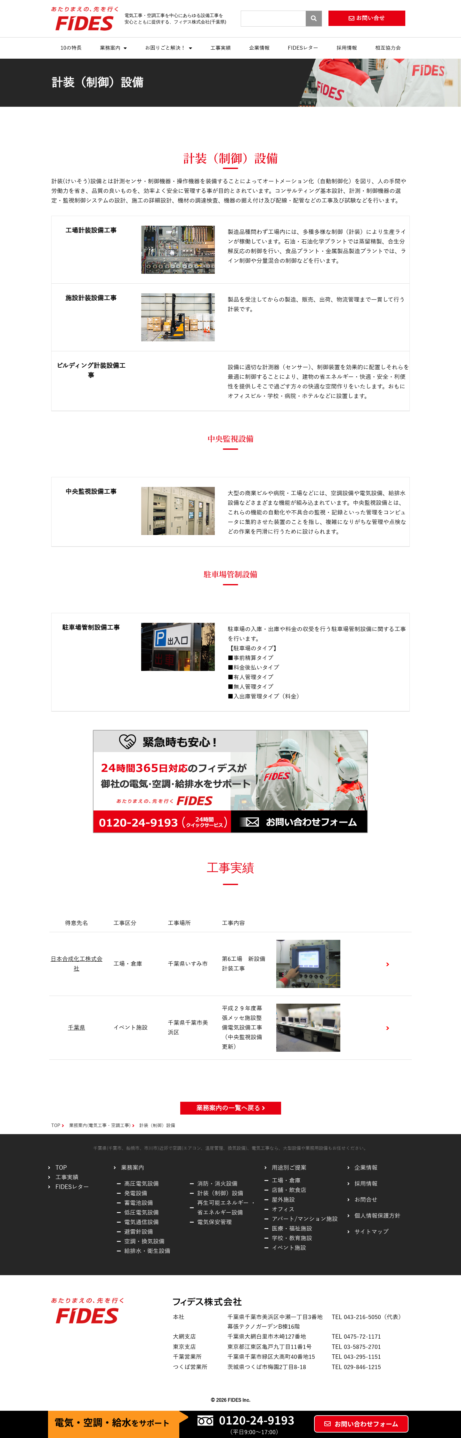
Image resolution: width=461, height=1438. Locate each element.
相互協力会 (388, 48)
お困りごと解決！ (168, 48)
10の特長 (71, 48)
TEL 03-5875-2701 (356, 1347)
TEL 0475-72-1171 (356, 1336)
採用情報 (346, 48)
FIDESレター (303, 48)
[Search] (314, 18)
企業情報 (259, 48)
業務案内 (113, 48)
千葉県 (76, 1027)
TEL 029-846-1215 (356, 1367)
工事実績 (220, 48)
